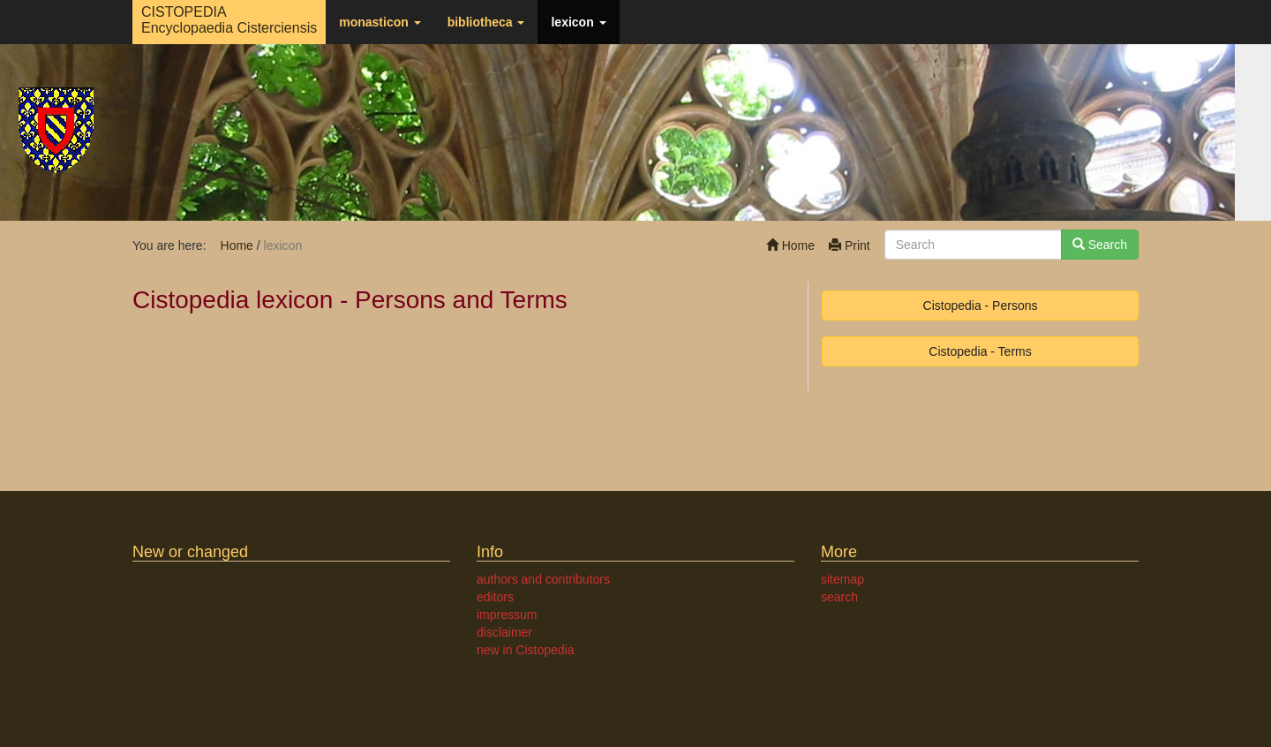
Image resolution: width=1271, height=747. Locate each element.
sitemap (842, 579)
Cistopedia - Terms (980, 351)
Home (790, 245)
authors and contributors (543, 579)
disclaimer (504, 632)
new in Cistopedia (526, 650)
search (839, 597)
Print (849, 245)
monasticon (379, 22)
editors (495, 597)
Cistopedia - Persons (980, 305)
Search (1099, 245)
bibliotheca (486, 22)
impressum (507, 614)
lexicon (578, 22)
